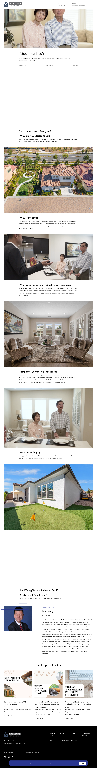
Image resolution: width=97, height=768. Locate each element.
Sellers (73, 733)
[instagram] (9, 757)
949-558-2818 (46, 615)
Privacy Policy (8, 765)
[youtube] (12, 757)
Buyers (62, 733)
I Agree (82, 763)
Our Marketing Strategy (86, 734)
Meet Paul (74, 740)
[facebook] (5, 757)
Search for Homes (52, 734)
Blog (51, 740)
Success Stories (64, 740)
